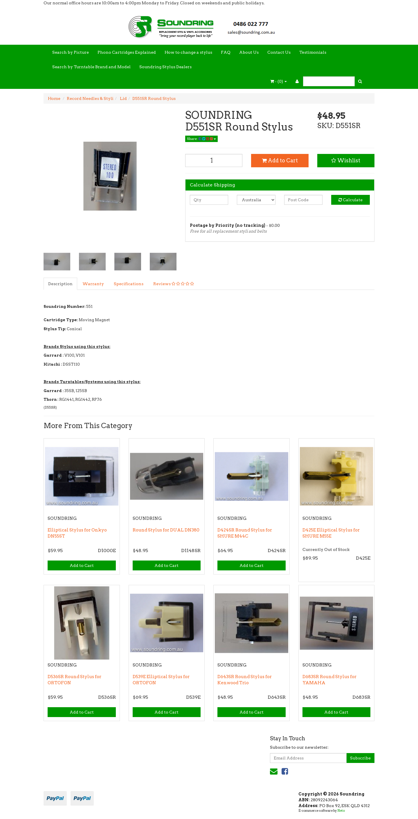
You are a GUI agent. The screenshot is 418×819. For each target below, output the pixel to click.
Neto (341, 811)
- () (278, 81)
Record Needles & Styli (90, 98)
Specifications (128, 283)
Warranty (93, 283)
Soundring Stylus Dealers (165, 66)
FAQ (225, 52)
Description (60, 283)
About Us (249, 52)
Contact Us (279, 52)
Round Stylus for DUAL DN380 (166, 530)
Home (54, 98)
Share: (201, 138)
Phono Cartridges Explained (127, 52)
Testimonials (312, 52)
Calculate (350, 199)
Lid (123, 98)
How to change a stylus (188, 52)
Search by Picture (70, 52)
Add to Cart (280, 160)
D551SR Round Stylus (154, 98)
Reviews (173, 283)
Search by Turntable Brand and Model (91, 66)
